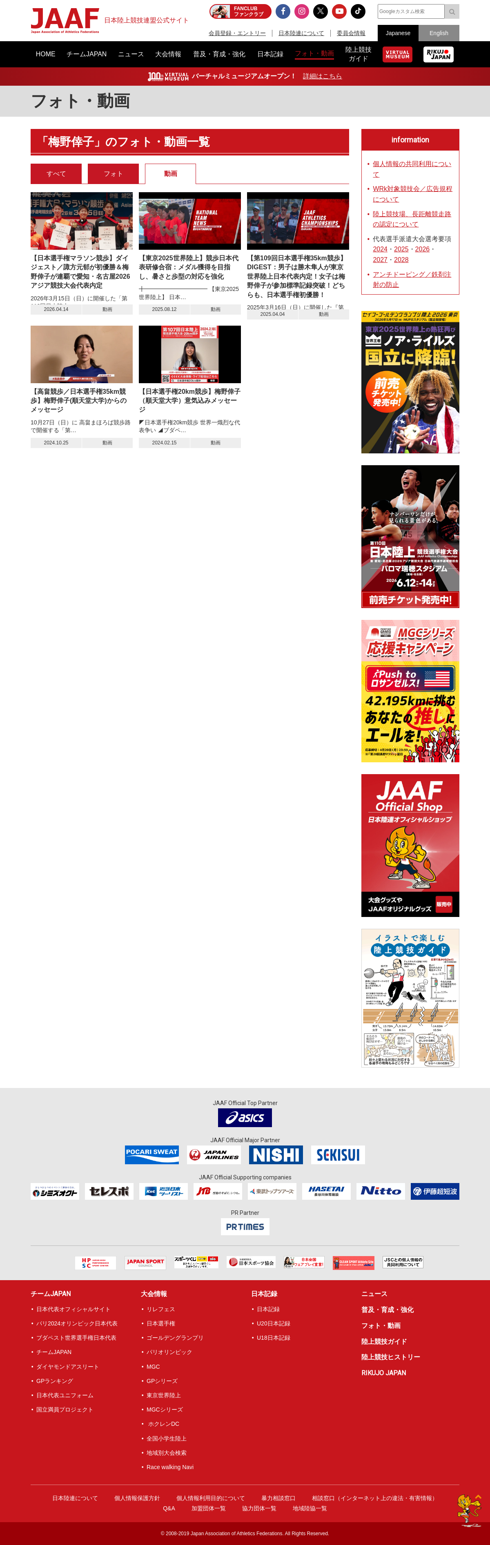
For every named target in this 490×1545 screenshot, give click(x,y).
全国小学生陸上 (167, 1438)
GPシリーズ (162, 1381)
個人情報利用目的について (210, 1498)
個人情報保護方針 (137, 1498)
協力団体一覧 (259, 1508)
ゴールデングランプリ (175, 1337)
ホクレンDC (163, 1424)
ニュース (374, 1294)
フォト (113, 173)
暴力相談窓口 (278, 1498)
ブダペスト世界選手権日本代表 (76, 1337)
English (439, 33)
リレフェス (161, 1309)
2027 (380, 259)
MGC (153, 1366)
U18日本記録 (273, 1337)
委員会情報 (351, 33)
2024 (380, 249)
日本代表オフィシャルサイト (73, 1309)
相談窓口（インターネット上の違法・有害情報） (375, 1498)
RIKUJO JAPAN (383, 1373)
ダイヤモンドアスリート (67, 1366)
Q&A (169, 1508)
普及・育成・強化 (387, 1310)
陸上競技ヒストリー (390, 1357)
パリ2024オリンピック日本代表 (77, 1323)
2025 (401, 249)
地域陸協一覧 (310, 1508)
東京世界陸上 (164, 1395)
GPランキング (54, 1381)
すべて (56, 173)
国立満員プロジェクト (65, 1409)
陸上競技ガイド (384, 1341)
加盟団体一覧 (209, 1508)
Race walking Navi (170, 1467)
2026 (422, 249)
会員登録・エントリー (237, 33)
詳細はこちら (322, 76)
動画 (170, 173)
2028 (401, 259)
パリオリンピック (169, 1352)
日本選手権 (161, 1323)
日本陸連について (301, 33)
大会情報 (154, 1294)
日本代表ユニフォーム (65, 1395)
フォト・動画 (381, 1326)
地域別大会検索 (167, 1453)
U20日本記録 (273, 1323)
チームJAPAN (51, 1294)
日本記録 (264, 1294)
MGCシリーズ (165, 1409)
